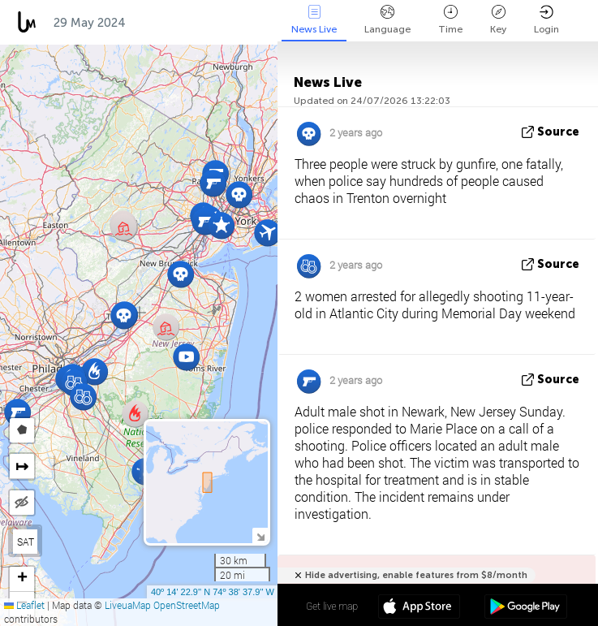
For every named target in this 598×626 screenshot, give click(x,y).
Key (498, 20)
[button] (17, 412)
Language (387, 20)
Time (450, 20)
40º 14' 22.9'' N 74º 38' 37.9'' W (212, 592)
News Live (314, 20)
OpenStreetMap (186, 604)
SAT (25, 541)
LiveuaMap (128, 604)
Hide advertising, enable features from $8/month (416, 575)
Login (546, 20)
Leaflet (24, 604)
